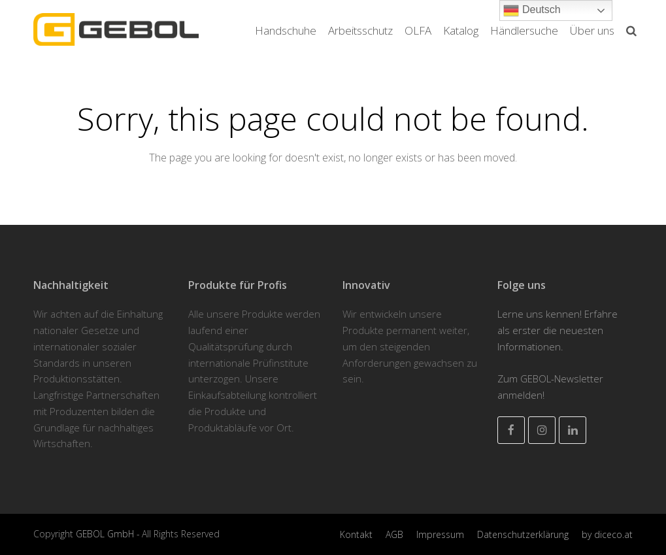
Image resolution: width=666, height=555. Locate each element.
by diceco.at (607, 534)
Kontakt (356, 534)
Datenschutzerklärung (523, 534)
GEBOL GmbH (106, 534)
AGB (394, 534)
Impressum (440, 534)
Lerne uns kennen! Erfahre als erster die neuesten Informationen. (557, 330)
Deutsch (531, 10)
